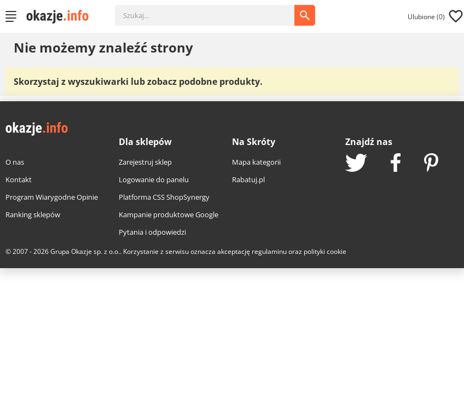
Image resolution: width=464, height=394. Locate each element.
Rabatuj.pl (248, 179)
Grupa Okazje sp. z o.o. (85, 251)
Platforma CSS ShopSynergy (164, 197)
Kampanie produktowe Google (168, 214)
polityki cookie (325, 251)
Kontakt (18, 179)
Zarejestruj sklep (145, 162)
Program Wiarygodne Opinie (51, 197)
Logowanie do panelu (154, 179)
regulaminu (269, 251)
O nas (14, 162)
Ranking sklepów (32, 214)
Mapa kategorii (256, 162)
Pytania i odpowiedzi (152, 232)
